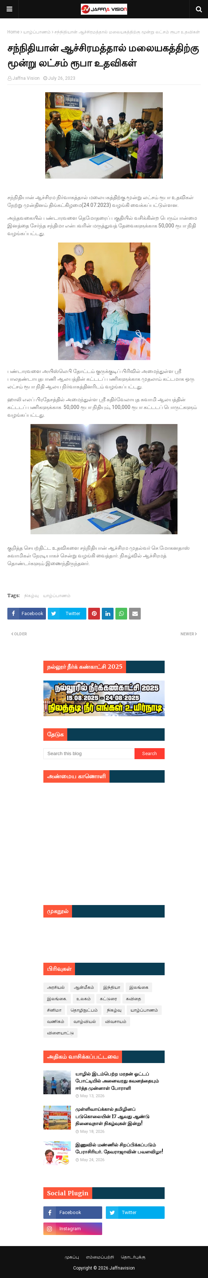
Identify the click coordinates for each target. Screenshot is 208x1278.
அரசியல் (56, 987)
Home (13, 32)
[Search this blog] (89, 753)
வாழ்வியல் (84, 1021)
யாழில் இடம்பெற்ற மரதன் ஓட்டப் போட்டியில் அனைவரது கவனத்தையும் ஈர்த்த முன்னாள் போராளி (117, 1081)
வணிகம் (55, 1021)
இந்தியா (111, 987)
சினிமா (54, 1010)
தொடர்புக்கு (133, 1257)
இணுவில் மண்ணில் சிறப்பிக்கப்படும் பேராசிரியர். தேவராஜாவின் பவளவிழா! (119, 1148)
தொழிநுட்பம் (84, 1010)
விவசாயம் (115, 1021)
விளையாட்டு (60, 1032)
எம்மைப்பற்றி (100, 1257)
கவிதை (133, 998)
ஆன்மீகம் (84, 987)
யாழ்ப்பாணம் (37, 32)
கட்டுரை (108, 998)
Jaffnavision (122, 1268)
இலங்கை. (57, 998)
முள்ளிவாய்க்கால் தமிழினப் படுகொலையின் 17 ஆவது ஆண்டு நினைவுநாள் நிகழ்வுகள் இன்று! (112, 1116)
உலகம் (83, 998)
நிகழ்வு (31, 595)
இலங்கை (138, 987)
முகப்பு (72, 1257)
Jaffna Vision (26, 78)
